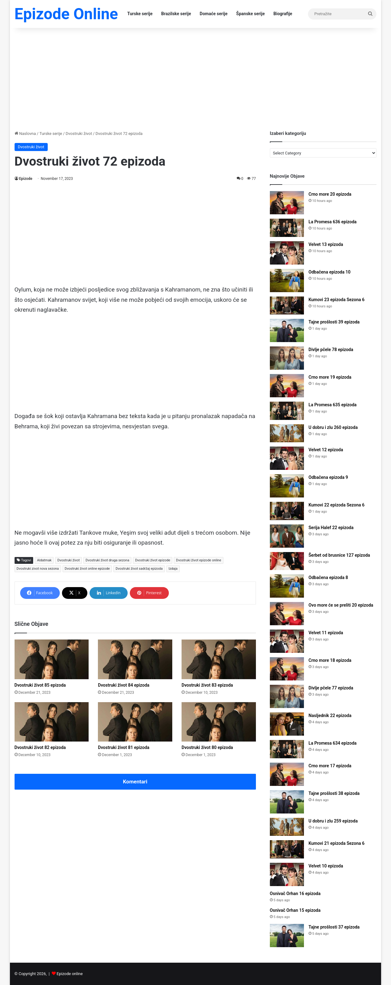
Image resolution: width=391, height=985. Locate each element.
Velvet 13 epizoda (326, 244)
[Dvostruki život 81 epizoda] (135, 722)
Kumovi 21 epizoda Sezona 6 (337, 843)
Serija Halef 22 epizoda (331, 527)
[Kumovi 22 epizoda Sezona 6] (287, 511)
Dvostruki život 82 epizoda (40, 747)
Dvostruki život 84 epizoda (123, 685)
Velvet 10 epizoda (326, 865)
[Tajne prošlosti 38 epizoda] (287, 801)
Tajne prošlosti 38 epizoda (334, 793)
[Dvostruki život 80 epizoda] (219, 722)
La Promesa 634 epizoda (333, 743)
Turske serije (140, 13)
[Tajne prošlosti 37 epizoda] (287, 935)
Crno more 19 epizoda (330, 377)
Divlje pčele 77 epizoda (331, 687)
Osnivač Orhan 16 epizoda (295, 893)
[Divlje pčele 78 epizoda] (287, 358)
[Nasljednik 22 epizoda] (287, 724)
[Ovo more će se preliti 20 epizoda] (287, 613)
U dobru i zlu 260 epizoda (333, 427)
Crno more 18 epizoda (330, 660)
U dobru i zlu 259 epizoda (333, 820)
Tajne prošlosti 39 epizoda (334, 321)
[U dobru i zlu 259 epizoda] (287, 827)
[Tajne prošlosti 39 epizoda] (287, 330)
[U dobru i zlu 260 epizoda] (287, 433)
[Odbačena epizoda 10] (287, 280)
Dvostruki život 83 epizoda (207, 685)
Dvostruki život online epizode (87, 569)
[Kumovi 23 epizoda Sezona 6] (287, 305)
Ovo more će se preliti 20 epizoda (341, 605)
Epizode (26, 178)
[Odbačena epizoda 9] (287, 485)
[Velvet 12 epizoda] (287, 458)
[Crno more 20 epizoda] (287, 202)
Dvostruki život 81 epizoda (123, 747)
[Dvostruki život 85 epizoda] (52, 659)
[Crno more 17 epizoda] (287, 774)
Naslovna (25, 133)
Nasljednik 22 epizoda (330, 715)
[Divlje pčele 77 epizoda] (287, 696)
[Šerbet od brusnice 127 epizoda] (287, 561)
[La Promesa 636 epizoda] (287, 228)
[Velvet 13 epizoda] (287, 253)
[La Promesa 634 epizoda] (287, 749)
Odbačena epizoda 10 (329, 272)
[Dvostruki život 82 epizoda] (52, 722)
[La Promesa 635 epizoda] (287, 411)
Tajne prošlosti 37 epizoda (334, 927)
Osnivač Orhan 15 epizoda (295, 910)
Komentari (135, 781)
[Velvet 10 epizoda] (287, 874)
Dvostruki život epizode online (198, 560)
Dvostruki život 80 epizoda (207, 747)
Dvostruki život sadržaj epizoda (139, 569)
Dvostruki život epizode (152, 560)
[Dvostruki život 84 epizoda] (135, 659)
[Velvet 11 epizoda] (287, 641)
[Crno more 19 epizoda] (287, 385)
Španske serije (250, 13)
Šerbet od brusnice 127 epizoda (339, 555)
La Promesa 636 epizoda (333, 221)
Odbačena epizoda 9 (328, 477)
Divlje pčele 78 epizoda (331, 349)
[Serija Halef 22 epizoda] (287, 536)
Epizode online (70, 973)
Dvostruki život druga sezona (107, 560)
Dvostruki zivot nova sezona (38, 569)
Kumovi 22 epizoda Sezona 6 (337, 504)
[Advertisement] (195, 77)
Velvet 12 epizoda (326, 449)
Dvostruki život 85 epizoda (40, 685)
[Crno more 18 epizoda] (287, 668)
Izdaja (173, 569)
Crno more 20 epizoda (330, 194)
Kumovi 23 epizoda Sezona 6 (337, 299)
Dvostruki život (79, 133)
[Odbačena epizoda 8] (287, 586)
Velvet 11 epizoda (326, 632)
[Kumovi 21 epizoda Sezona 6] (287, 849)
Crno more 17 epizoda (330, 765)
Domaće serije (214, 13)
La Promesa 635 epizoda (333, 404)
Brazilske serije (176, 13)
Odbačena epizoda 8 (328, 577)
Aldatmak (44, 560)
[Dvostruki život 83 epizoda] (219, 659)
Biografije (283, 13)
